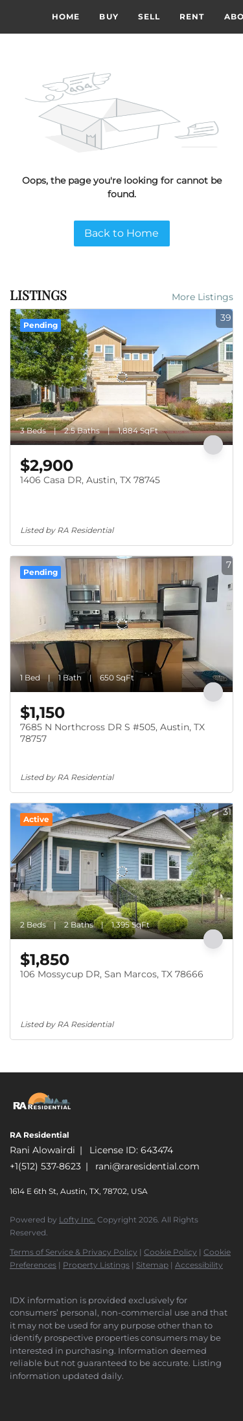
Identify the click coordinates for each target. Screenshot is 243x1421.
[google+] (68, 1395)
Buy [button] (108, 16)
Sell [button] (149, 16)
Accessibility (199, 1265)
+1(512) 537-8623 (45, 1166)
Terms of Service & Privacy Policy (73, 1252)
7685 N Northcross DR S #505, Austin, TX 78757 (112, 732)
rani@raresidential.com (147, 1166)
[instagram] (42, 1395)
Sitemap (152, 1265)
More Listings (202, 297)
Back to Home (121, 233)
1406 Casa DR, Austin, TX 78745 (90, 480)
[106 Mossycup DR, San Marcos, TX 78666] (121, 871)
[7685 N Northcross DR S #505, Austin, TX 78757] (121, 624)
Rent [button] (191, 16)
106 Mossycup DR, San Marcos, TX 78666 (111, 974)
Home (66, 16)
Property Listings (96, 1265)
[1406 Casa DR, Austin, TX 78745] (121, 377)
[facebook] (16, 1395)
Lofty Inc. (77, 1219)
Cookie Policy (170, 1252)
